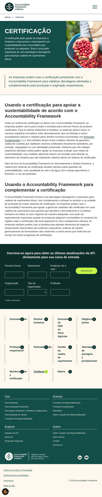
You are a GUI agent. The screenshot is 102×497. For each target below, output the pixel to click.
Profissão (55, 283)
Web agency (56, 480)
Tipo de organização (34, 285)
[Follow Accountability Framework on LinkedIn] (80, 457)
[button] (5, 491)
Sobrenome (34, 265)
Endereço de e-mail (58, 267)
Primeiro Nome (13, 265)
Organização (11, 283)
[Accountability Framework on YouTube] (86, 458)
